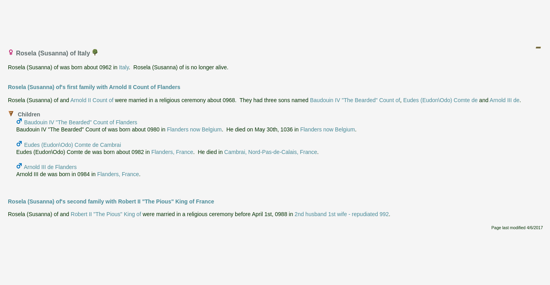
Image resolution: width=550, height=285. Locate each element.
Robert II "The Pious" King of (106, 214)
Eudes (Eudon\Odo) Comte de (440, 100)
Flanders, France (172, 152)
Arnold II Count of (91, 100)
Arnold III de (505, 100)
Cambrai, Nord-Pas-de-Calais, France (270, 152)
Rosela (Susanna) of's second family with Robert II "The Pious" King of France (111, 201)
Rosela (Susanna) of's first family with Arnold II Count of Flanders (94, 87)
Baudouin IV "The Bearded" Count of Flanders (80, 122)
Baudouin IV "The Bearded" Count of (355, 100)
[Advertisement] (276, 21)
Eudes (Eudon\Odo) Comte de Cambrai (72, 145)
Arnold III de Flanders (50, 167)
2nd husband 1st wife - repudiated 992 (342, 214)
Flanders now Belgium (194, 129)
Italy (124, 67)
